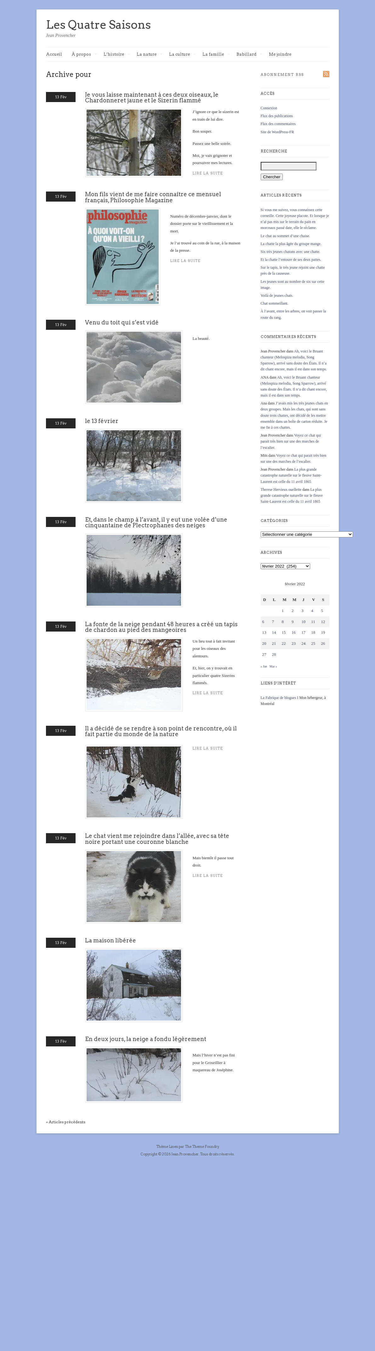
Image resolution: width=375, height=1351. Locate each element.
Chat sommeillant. (274, 303)
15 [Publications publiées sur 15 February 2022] (284, 632)
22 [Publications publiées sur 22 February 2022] (284, 643)
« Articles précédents (65, 1121)
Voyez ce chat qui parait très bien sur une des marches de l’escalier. (291, 441)
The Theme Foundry (202, 1146)
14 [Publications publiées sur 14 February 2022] (274, 632)
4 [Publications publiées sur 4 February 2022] (312, 610)
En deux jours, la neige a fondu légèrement (145, 1039)
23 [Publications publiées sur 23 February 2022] (294, 643)
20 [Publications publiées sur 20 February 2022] (264, 643)
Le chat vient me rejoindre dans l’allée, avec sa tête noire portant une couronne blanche (157, 839)
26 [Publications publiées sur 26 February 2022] (323, 643)
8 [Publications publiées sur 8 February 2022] (283, 621)
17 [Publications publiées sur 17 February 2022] (303, 632)
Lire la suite (185, 261)
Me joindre (280, 54)
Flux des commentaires (278, 124)
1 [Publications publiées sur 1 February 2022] (283, 610)
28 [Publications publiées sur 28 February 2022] (274, 654)
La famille (216, 54)
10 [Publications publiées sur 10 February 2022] (303, 621)
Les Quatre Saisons (98, 24)
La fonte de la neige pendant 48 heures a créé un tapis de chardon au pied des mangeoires (161, 627)
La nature (150, 54)
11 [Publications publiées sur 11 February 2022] (313, 621)
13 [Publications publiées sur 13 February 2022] (264, 632)
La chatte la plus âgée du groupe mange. (291, 244)
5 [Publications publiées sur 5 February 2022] (322, 610)
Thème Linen (167, 1146)
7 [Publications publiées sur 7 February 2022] (273, 621)
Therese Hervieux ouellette (281, 489)
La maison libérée (110, 940)
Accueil (54, 54)
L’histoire (117, 54)
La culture (182, 54)
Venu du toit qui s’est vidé (122, 322)
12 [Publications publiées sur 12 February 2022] (323, 621)
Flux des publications (277, 116)
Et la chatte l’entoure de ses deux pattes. (291, 259)
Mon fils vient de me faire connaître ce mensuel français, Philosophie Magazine (153, 197)
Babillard (249, 54)
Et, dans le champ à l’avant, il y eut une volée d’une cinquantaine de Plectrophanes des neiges (156, 522)
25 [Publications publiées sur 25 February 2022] (313, 643)
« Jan (264, 666)
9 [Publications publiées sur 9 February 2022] (293, 621)
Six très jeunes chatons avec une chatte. (291, 251)
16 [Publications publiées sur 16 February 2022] (294, 632)
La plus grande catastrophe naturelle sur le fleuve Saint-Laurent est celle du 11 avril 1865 (291, 475)
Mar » (273, 666)
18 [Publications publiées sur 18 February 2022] (313, 632)
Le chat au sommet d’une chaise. (285, 236)
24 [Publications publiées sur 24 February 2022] (303, 643)
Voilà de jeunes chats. (277, 295)
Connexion (269, 108)
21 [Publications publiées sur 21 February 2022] (274, 643)
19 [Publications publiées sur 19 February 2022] (323, 632)
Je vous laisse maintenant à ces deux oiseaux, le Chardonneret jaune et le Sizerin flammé (152, 97)
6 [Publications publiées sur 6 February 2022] (263, 621)
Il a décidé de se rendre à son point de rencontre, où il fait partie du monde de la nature (161, 731)
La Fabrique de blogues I (279, 698)
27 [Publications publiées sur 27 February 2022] (264, 654)
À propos (84, 54)
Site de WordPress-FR (277, 132)
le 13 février (101, 421)
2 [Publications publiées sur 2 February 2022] (293, 610)
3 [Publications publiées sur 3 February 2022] (302, 610)
